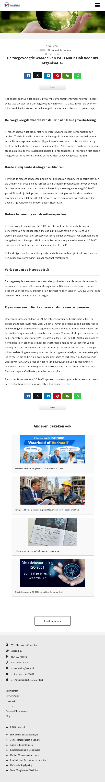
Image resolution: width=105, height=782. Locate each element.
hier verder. (64, 384)
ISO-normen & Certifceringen (59, 50)
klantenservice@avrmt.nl (22, 668)
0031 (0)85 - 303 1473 (21, 662)
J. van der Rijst (52, 46)
